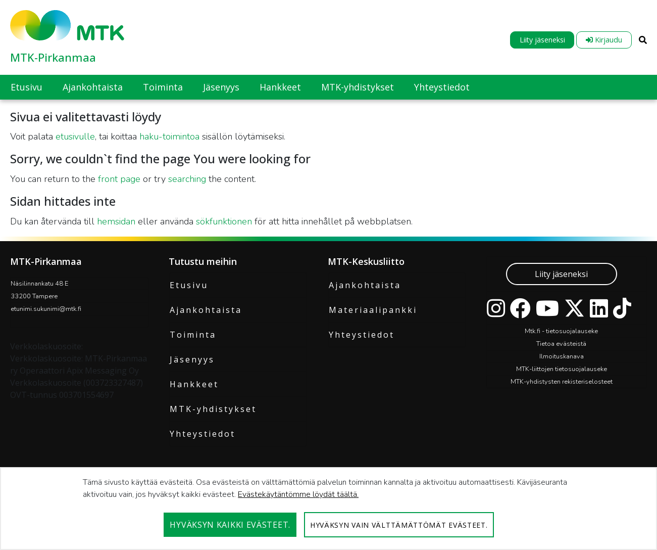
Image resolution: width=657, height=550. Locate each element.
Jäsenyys (192, 359)
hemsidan (116, 221)
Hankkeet (194, 384)
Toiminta (193, 334)
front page (119, 179)
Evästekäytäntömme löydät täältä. (298, 494)
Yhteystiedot (202, 433)
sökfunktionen (224, 221)
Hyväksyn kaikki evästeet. (230, 524)
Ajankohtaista (206, 309)
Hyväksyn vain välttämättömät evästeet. (399, 525)
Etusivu (189, 285)
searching (187, 179)
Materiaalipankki (373, 309)
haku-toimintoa (169, 136)
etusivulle (75, 136)
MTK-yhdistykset (213, 409)
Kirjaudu (604, 39)
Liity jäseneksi (542, 39)
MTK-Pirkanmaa (53, 57)
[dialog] (328, 508)
